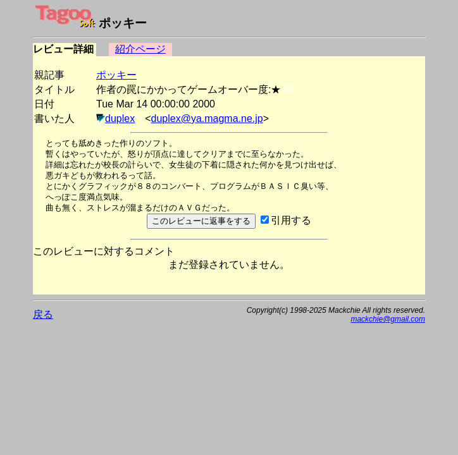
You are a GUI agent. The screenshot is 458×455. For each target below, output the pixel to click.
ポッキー (116, 75)
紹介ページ (140, 49)
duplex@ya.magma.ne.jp (207, 118)
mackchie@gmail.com (387, 319)
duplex (120, 118)
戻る (43, 314)
